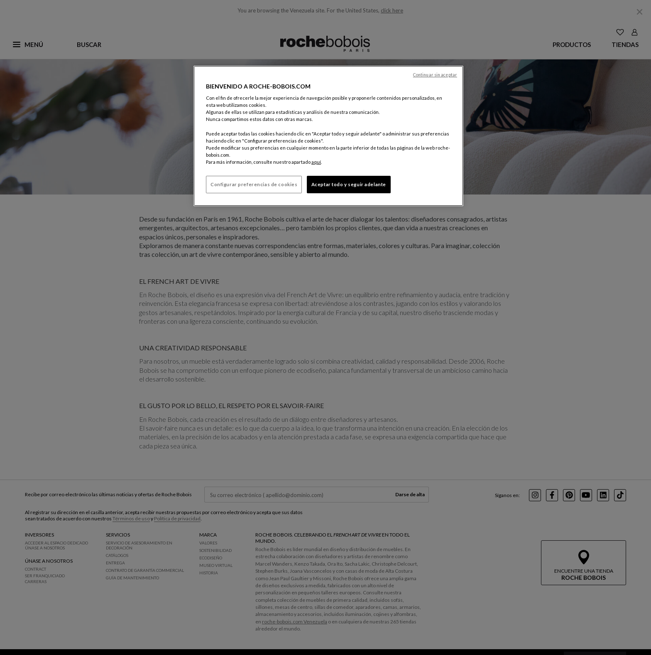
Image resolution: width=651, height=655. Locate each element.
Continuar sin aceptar (435, 74)
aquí (316, 162)
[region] (328, 136)
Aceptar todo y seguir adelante (348, 184)
